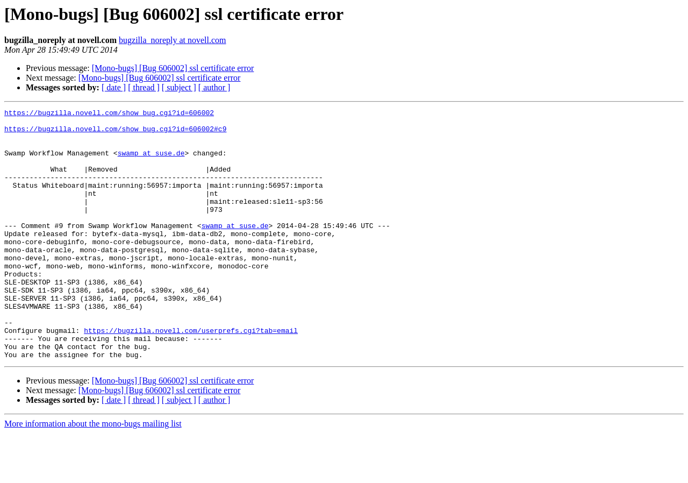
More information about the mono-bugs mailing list (93, 473)
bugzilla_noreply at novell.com (172, 40)
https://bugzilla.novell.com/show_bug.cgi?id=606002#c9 (115, 133)
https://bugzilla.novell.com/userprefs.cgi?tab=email (191, 375)
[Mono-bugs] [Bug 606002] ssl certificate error (173, 68)
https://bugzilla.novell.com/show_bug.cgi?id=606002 (109, 114)
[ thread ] (144, 87)
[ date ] (114, 87)
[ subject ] (179, 87)
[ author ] (214, 87)
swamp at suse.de (151, 162)
